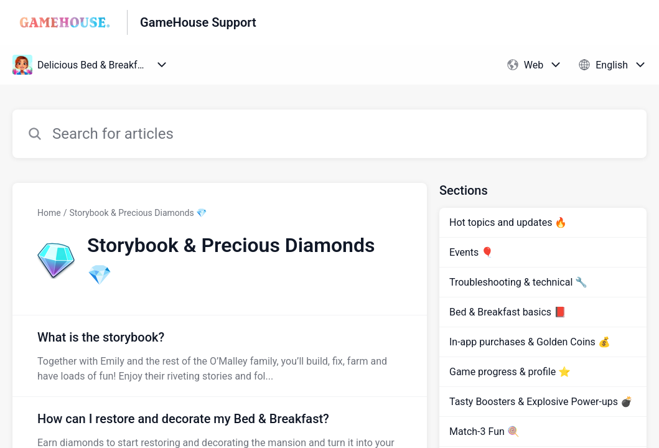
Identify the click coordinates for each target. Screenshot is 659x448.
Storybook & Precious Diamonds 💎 (138, 213)
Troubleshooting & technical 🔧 (518, 282)
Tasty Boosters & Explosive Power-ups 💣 (541, 402)
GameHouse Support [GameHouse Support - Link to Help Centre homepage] (198, 22)
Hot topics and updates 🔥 (508, 222)
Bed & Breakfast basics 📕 (507, 312)
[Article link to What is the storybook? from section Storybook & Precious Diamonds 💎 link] (219, 356)
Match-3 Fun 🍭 (484, 431)
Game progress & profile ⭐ (510, 372)
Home (49, 213)
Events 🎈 (471, 252)
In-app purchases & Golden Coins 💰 (529, 342)
